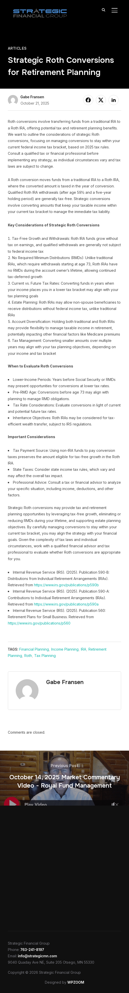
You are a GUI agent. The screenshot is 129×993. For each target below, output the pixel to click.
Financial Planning (34, 649)
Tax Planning (45, 655)
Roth (28, 655)
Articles (17, 48)
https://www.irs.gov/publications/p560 (39, 623)
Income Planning (65, 649)
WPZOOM (75, 982)
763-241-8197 (32, 949)
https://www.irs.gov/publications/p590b (66, 585)
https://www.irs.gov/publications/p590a (66, 604)
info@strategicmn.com (37, 956)
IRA (83, 649)
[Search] (103, 10)
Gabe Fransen (32, 97)
